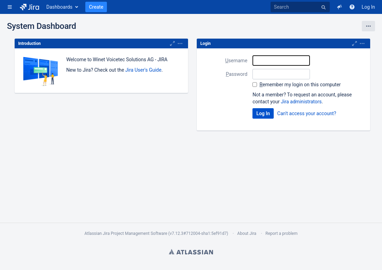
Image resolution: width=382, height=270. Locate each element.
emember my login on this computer (300, 84)
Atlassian (191, 251)
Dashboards (59, 7)
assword (236, 74)
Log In (368, 7)
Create (96, 7)
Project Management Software (139, 233)
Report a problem (281, 233)
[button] (9, 7)
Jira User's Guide (143, 70)
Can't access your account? (306, 113)
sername (236, 60)
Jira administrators (301, 101)
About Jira (246, 233)
